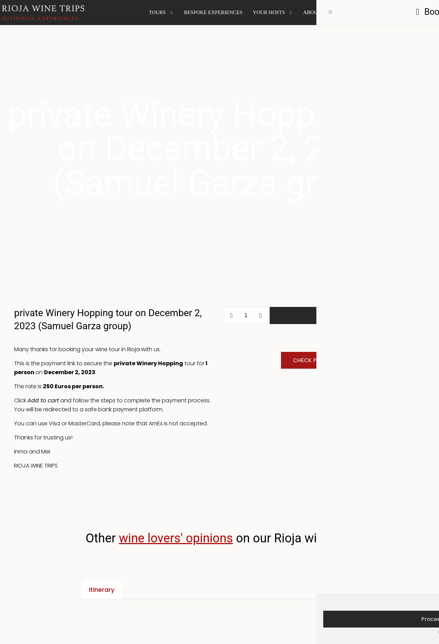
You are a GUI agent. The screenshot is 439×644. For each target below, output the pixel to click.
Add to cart (347, 315)
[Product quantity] (246, 315)
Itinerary (101, 590)
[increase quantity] (261, 315)
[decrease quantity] (231, 315)
